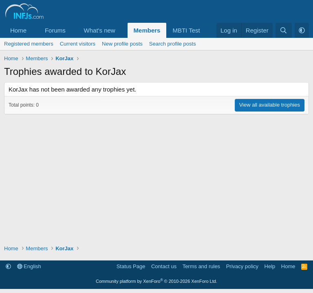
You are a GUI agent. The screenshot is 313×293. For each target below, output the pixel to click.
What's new (99, 30)
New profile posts (122, 44)
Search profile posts (172, 44)
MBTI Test (186, 30)
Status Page (131, 266)
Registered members (28, 44)
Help (270, 266)
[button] (33, 30)
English (29, 266)
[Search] (283, 30)
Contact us (163, 266)
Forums (55, 30)
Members (147, 30)
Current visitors (77, 44)
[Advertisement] (156, 175)
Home (18, 30)
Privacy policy (242, 266)
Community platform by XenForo (156, 281)
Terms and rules (201, 266)
